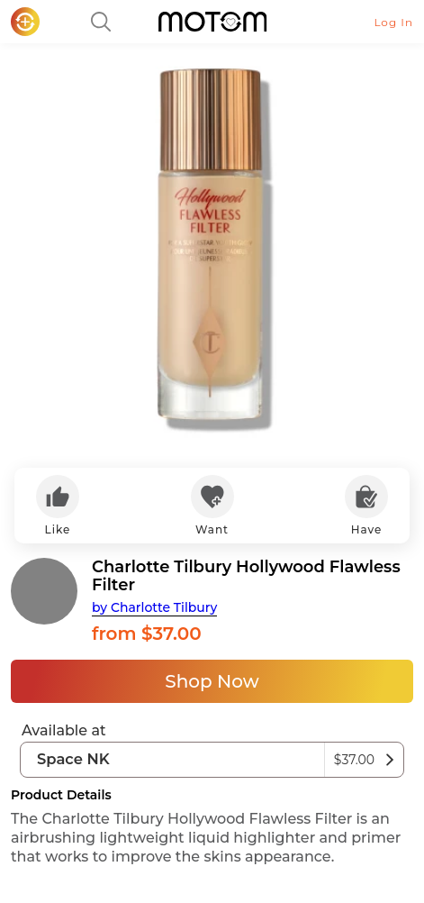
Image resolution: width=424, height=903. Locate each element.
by (154, 607)
